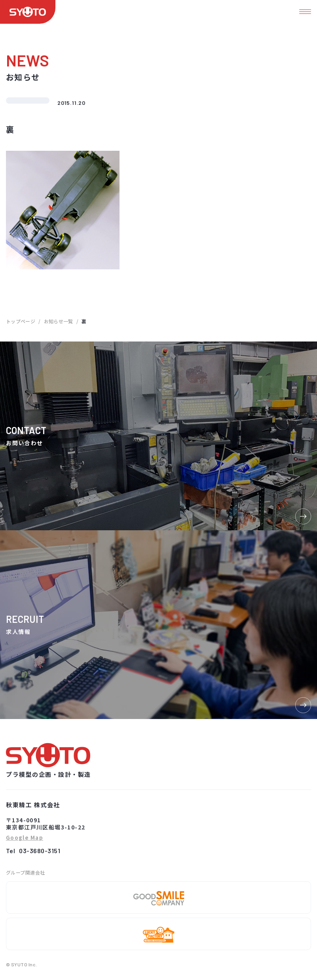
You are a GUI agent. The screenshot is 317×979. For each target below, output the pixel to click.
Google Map (24, 838)
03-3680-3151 (39, 850)
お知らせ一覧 (58, 321)
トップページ (20, 321)
